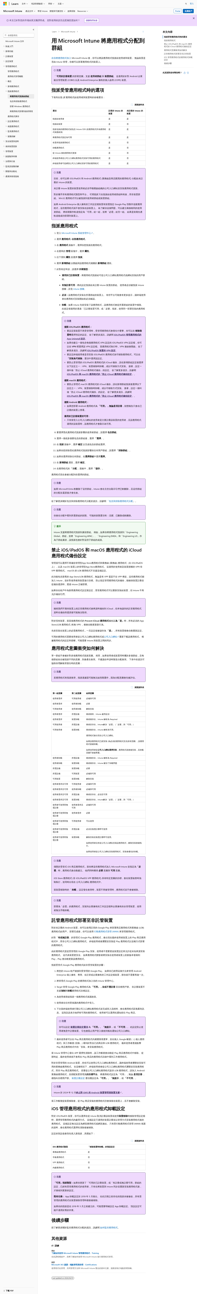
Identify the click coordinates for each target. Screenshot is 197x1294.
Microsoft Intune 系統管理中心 (76, 232)
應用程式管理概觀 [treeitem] (15, 76)
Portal (177, 11)
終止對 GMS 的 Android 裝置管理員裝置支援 (98, 1092)
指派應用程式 (170, 40)
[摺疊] (33, 29)
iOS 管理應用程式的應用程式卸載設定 (178, 58)
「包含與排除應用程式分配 (120, 501)
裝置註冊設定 (78, 1078)
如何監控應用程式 (109, 1227)
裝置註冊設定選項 (79, 1026)
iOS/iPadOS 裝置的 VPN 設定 (101, 350)
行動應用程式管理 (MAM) (106, 931)
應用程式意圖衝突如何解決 (175, 50)
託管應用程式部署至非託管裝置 (177, 53)
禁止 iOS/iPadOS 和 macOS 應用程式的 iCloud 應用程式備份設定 (178, 45)
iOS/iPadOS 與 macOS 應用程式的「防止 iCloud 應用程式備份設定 (99, 374)
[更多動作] (143, 31)
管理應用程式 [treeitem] (13, 71)
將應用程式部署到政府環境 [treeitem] (21, 111)
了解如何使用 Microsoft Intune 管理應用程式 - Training (75, 1253)
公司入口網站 (110, 636)
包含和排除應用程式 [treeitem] (18, 101)
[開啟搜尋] (186, 3)
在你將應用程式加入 (61, 57)
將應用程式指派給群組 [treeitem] (19, 96)
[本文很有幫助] (184, 72)
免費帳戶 (188, 11)
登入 (192, 3)
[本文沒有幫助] (187, 72)
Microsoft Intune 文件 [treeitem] (14, 41)
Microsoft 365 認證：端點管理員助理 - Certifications (74, 1264)
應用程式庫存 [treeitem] (13, 116)
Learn (54, 31)
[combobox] (18, 35)
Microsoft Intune (68, 31)
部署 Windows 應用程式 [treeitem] (20, 106)
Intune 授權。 (79, 288)
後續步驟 (168, 63)
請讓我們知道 (91, 20)
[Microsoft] (5, 3)
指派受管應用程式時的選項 (175, 36)
